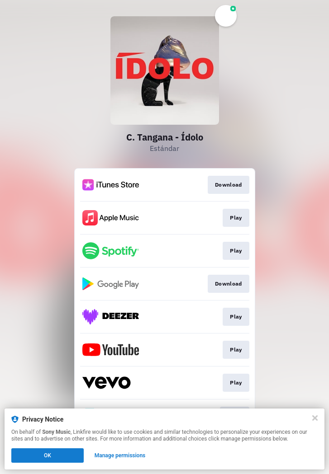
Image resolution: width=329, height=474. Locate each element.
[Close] (315, 418)
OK (47, 455)
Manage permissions (120, 455)
